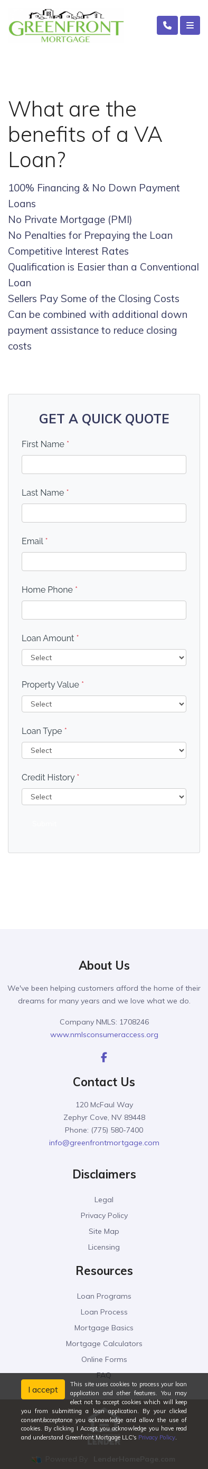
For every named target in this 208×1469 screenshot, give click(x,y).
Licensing (104, 1247)
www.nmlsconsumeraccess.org (104, 1034)
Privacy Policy (104, 1215)
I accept (43, 1389)
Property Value (53, 685)
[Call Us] (167, 25)
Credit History (50, 777)
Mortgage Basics (104, 1327)
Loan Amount (50, 638)
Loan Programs (104, 1296)
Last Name (45, 493)
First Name (45, 444)
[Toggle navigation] (190, 25)
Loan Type (44, 731)
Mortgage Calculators (104, 1343)
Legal (104, 1199)
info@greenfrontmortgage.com (104, 1142)
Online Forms (104, 1359)
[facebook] (104, 1057)
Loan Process (104, 1312)
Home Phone (50, 590)
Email (35, 541)
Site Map (104, 1231)
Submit (44, 823)
